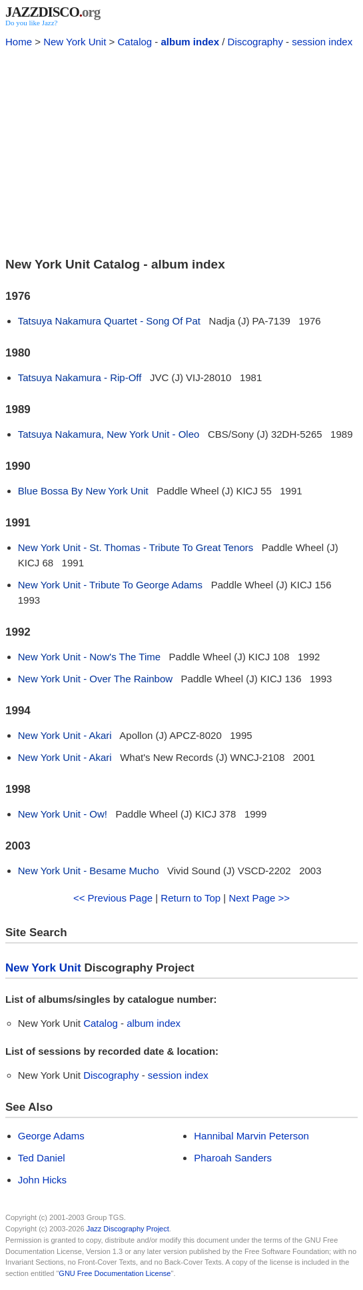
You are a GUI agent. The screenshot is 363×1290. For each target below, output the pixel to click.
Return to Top (190, 898)
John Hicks (42, 1179)
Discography (255, 41)
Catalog (134, 41)
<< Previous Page (113, 898)
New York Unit (74, 41)
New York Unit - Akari (65, 735)
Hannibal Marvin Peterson (251, 1135)
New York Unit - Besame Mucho (88, 870)
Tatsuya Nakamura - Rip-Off (80, 377)
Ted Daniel (41, 1157)
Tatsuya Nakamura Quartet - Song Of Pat (109, 320)
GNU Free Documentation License (115, 1273)
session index (322, 41)
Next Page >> (259, 898)
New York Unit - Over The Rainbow (95, 678)
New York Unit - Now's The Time (89, 656)
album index (190, 41)
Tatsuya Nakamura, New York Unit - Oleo (109, 434)
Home (18, 41)
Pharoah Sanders (233, 1157)
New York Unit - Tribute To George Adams (110, 584)
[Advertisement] (181, 150)
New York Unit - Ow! (62, 814)
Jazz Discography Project (128, 1229)
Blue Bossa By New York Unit (83, 490)
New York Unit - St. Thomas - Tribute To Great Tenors (136, 547)
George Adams (51, 1135)
